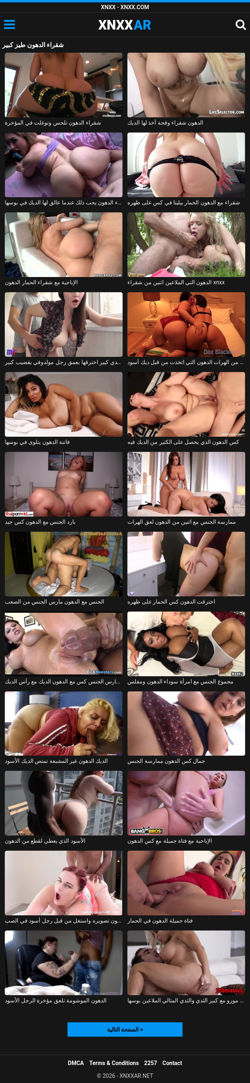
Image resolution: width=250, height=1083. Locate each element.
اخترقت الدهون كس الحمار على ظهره (171, 601)
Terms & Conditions (114, 1063)
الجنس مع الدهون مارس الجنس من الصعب (54, 601)
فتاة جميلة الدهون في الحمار (160, 920)
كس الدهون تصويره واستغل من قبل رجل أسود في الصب (63, 920)
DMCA (76, 1063)
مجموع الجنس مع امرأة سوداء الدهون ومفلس (180, 681)
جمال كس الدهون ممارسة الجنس (166, 761)
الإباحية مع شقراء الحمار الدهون (41, 282)
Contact (172, 1063)
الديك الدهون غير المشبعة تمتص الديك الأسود (56, 761)
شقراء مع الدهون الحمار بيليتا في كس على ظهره (183, 202)
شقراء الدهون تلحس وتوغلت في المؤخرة (53, 122)
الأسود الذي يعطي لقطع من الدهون (45, 840)
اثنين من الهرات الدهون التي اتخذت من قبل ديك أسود (186, 362)
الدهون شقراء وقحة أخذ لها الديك (165, 122)
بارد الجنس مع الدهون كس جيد (40, 522)
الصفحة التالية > (125, 1029)
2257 (150, 1063)
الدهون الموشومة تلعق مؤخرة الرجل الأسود (55, 1000)
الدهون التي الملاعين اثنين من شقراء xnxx (175, 282)
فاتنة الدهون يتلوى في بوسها (37, 442)
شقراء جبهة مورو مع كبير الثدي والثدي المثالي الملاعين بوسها (186, 1000)
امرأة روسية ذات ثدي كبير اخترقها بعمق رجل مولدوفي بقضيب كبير (63, 362)
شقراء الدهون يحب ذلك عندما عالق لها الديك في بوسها (63, 202)
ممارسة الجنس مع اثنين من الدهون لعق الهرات (181, 522)
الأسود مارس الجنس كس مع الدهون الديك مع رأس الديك (63, 681)
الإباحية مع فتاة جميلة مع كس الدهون (169, 840)
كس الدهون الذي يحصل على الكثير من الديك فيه (183, 442)
